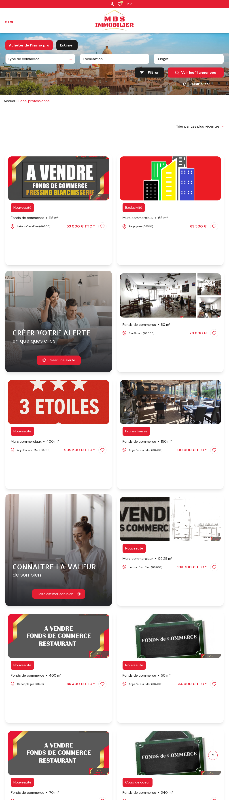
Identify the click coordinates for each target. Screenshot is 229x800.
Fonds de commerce (35, 218)
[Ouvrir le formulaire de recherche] (149, 72)
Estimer (67, 45)
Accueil (9, 101)
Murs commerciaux (145, 218)
